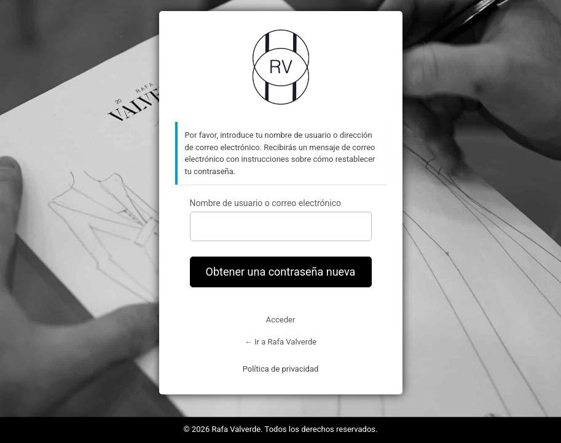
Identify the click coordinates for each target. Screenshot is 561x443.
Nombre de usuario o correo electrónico (266, 203)
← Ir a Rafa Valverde (280, 341)
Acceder (281, 319)
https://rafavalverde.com (281, 67)
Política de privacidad (281, 368)
